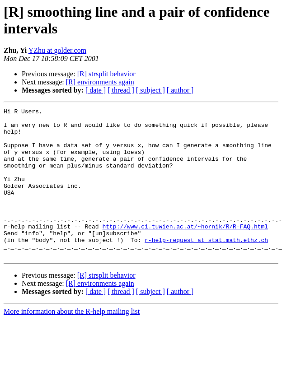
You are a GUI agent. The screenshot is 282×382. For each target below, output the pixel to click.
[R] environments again (100, 82)
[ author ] (180, 90)
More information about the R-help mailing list (72, 341)
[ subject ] (150, 90)
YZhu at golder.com (57, 50)
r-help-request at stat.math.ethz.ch (206, 267)
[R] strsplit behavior (106, 74)
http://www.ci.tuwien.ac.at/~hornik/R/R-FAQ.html (185, 251)
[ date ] (95, 90)
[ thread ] (121, 90)
